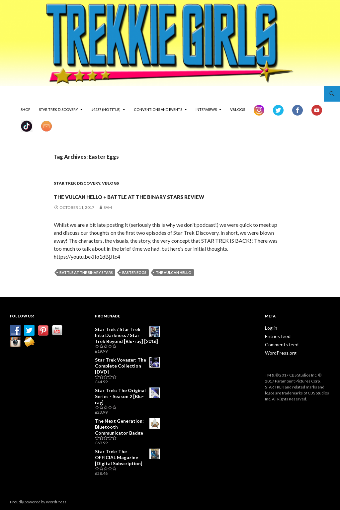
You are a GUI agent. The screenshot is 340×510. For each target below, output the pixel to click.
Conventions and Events (158, 109)
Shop (25, 109)
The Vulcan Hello (174, 284)
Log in (270, 339)
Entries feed (276, 347)
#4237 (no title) (106, 109)
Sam (108, 219)
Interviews (206, 109)
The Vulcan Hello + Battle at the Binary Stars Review (168, 200)
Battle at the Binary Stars (86, 284)
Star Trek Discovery (58, 109)
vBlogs (237, 109)
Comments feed (279, 355)
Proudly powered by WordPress (38, 501)
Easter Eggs (134, 284)
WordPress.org (279, 363)
